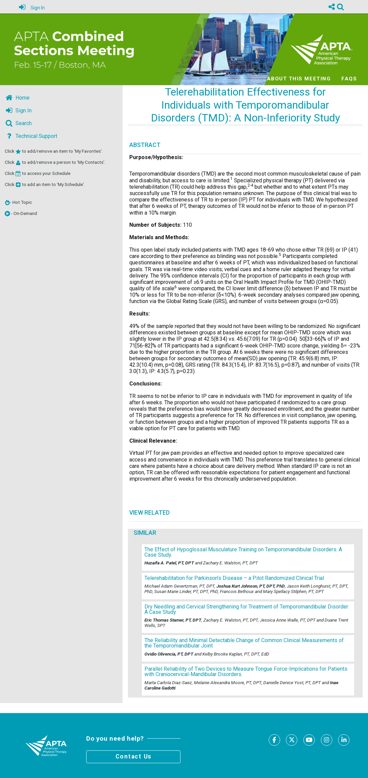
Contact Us (133, 756)
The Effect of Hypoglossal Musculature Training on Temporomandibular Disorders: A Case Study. (243, 552)
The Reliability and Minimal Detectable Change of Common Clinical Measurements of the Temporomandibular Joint (244, 643)
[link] (340, 6)
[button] (7, 213)
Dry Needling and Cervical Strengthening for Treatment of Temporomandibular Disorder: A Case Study (246, 609)
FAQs (349, 78)
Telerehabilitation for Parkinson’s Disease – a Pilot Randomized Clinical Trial (234, 578)
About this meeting (299, 78)
